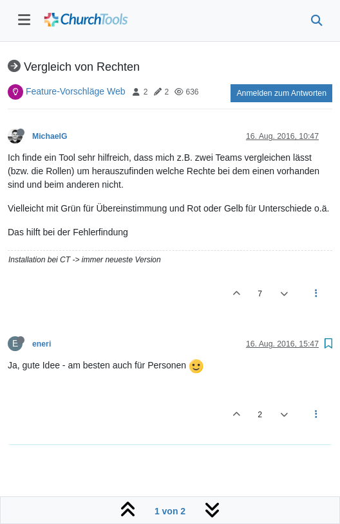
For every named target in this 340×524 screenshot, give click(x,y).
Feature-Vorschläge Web (76, 91)
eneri (41, 343)
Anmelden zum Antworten (281, 93)
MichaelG (49, 136)
